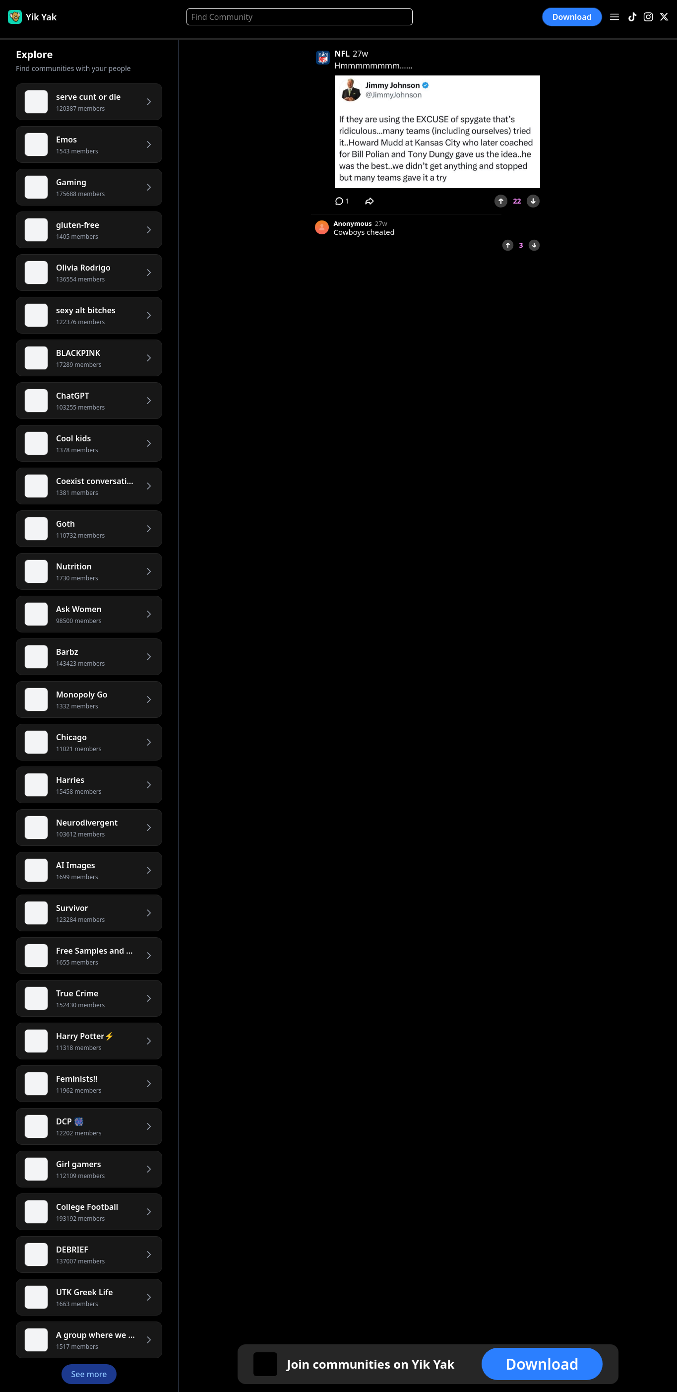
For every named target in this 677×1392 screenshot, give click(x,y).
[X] (664, 17)
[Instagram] (648, 17)
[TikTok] (632, 17)
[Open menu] (614, 17)
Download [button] (572, 16)
